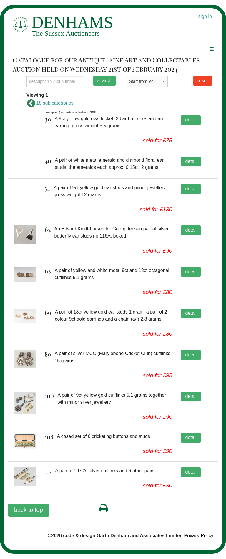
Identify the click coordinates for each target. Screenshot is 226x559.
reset (202, 80)
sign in (205, 16)
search (104, 80)
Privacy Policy (198, 540)
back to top (28, 515)
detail (190, 119)
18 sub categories (50, 102)
